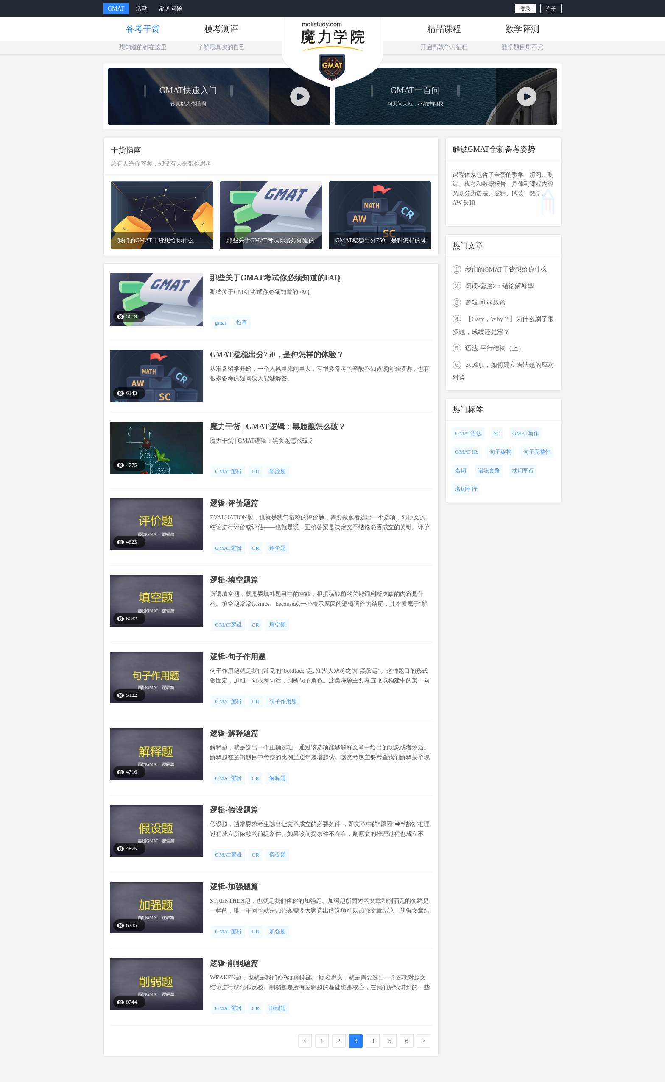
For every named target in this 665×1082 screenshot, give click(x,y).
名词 (460, 470)
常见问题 (170, 9)
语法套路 (489, 470)
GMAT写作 (525, 433)
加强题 (277, 931)
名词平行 (466, 489)
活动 (142, 9)
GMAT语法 (468, 433)
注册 (551, 9)
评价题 (277, 548)
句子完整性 (537, 452)
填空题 (277, 624)
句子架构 (500, 452)
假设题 (277, 855)
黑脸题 (277, 471)
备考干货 (143, 28)
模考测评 (221, 28)
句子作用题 (283, 701)
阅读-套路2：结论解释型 (493, 286)
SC (497, 433)
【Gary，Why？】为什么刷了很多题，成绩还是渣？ (503, 325)
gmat (220, 322)
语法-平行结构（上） (489, 348)
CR (255, 471)
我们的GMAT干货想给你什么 (500, 269)
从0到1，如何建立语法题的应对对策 (503, 371)
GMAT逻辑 (228, 471)
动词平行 (523, 470)
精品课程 (444, 28)
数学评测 (522, 28)
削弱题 (277, 1008)
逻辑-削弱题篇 (479, 302)
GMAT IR (466, 452)
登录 (525, 9)
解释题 (277, 778)
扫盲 (241, 322)
